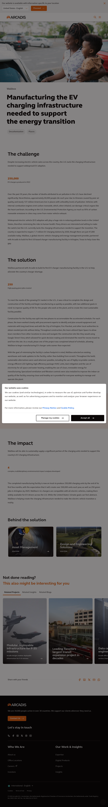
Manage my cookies (50, 418)
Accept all (85, 418)
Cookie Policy (67, 408)
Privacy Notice (49, 408)
